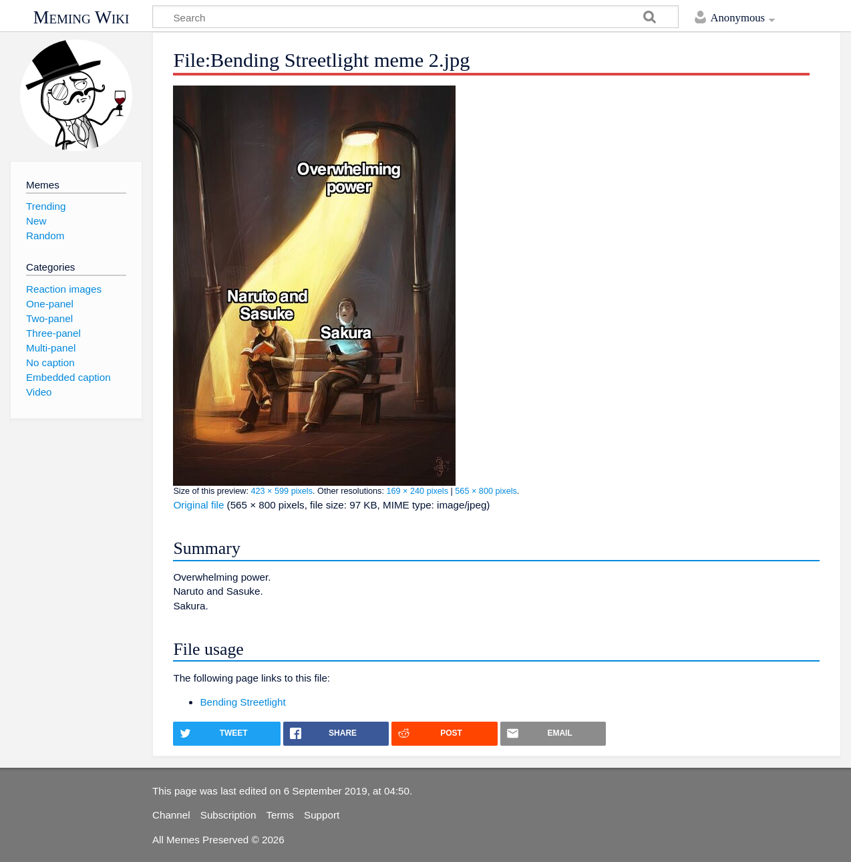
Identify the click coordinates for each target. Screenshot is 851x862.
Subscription (228, 815)
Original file (198, 505)
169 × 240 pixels (417, 491)
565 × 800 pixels (486, 491)
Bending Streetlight (242, 702)
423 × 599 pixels (281, 491)
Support (321, 815)
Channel (171, 815)
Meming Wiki (81, 17)
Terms (280, 815)
